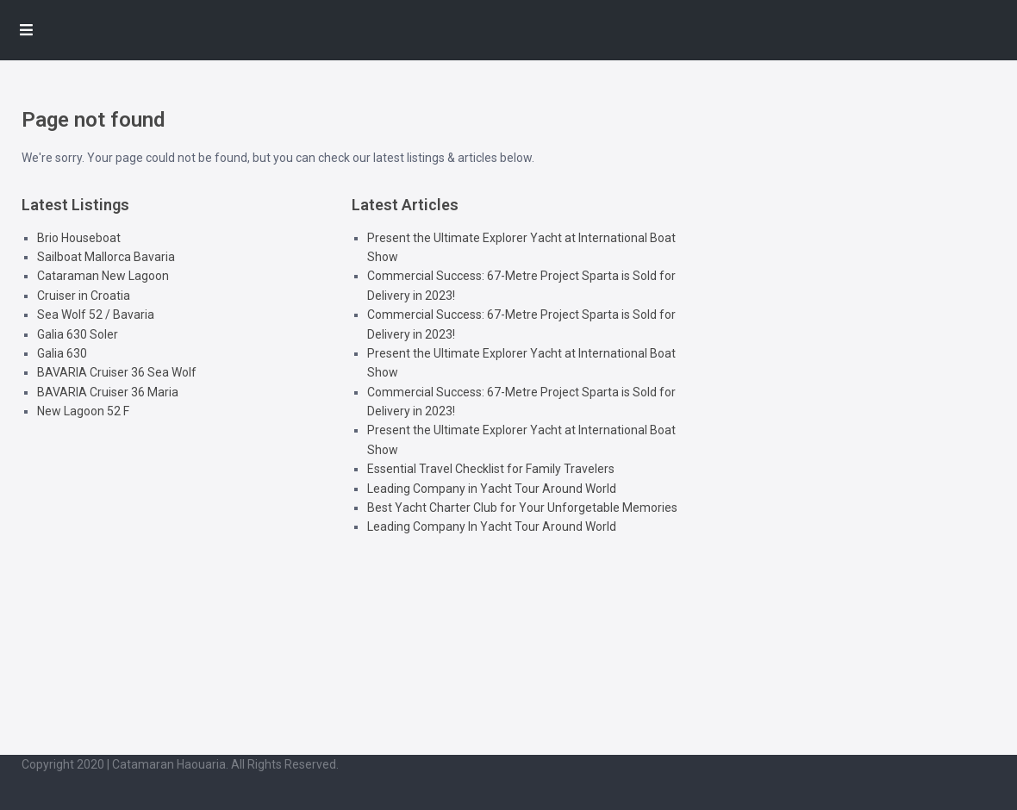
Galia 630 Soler (77, 334)
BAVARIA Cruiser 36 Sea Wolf (117, 372)
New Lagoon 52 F (83, 411)
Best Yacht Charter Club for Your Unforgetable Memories (522, 507)
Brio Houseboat (79, 238)
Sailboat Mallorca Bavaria (106, 257)
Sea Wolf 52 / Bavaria (95, 314)
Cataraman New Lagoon (103, 276)
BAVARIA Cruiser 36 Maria (107, 392)
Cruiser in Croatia (83, 295)
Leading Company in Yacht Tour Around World (491, 488)
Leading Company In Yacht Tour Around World (491, 526)
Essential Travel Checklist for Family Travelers (491, 469)
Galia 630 (62, 353)
